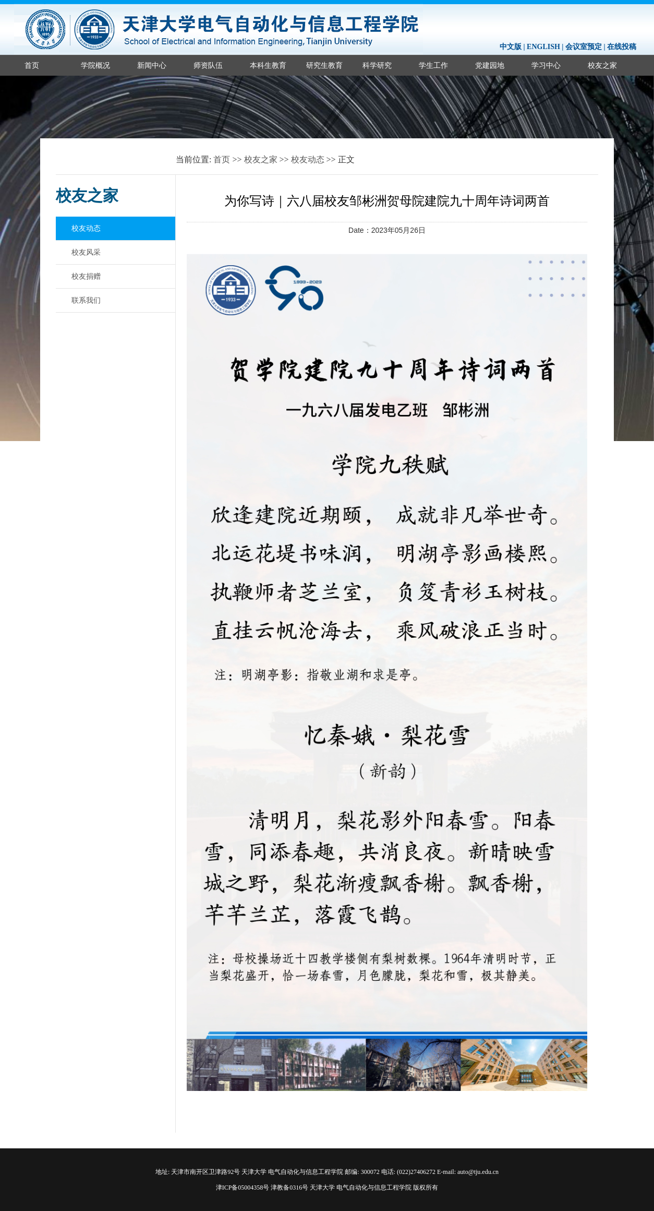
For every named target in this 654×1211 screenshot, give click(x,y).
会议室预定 (583, 47)
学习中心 (546, 65)
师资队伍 (208, 65)
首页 (32, 65)
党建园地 (489, 65)
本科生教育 (268, 65)
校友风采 (86, 252)
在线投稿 (621, 47)
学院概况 (95, 65)
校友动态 (307, 159)
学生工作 (433, 65)
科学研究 (377, 65)
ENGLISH (543, 47)
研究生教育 (324, 65)
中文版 (511, 47)
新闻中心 (151, 65)
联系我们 (86, 300)
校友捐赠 (86, 276)
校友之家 (260, 159)
